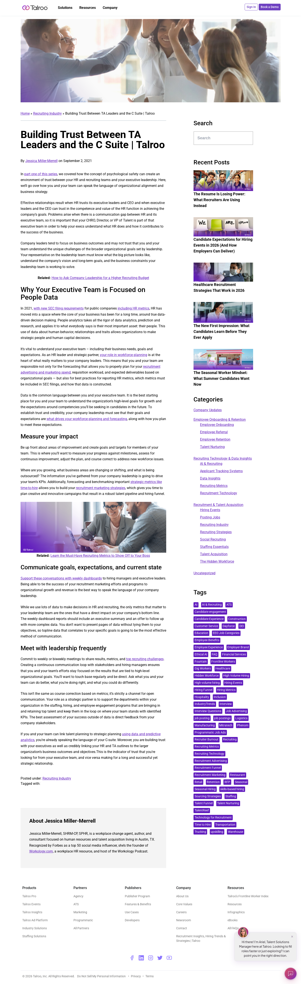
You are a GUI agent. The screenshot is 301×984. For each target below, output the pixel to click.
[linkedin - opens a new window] (141, 957)
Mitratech (225, 725)
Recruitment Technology (218, 493)
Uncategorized (204, 573)
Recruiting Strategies (216, 532)
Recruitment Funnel (208, 768)
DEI (241, 626)
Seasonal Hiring (205, 789)
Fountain (201, 661)
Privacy (136, 976)
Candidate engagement (210, 612)
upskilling (217, 832)
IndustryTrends (205, 704)
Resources (235, 904)
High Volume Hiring (236, 675)
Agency (78, 896)
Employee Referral (214, 432)
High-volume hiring (207, 683)
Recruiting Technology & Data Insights (223, 458)
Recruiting (230, 739)
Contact (181, 928)
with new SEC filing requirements (59, 308)
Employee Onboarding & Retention (220, 419)
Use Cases (132, 912)
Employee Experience (209, 647)
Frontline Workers (223, 661)
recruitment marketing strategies (100, 488)
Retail (198, 782)
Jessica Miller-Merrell (41, 161)
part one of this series (40, 174)
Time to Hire (203, 825)
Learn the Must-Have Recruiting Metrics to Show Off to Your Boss (100, 556)
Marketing (80, 912)
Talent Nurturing (212, 447)
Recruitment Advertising (211, 761)
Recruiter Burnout (206, 739)
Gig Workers (203, 668)
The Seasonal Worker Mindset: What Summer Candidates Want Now (221, 378)
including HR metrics (133, 308)
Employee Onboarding (217, 425)
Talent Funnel (204, 803)
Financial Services (234, 654)
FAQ (214, 654)
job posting (202, 718)
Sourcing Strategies (208, 796)
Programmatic (83, 920)
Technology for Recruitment (213, 817)
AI (196, 605)
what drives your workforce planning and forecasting (87, 419)
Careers (181, 912)
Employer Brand (238, 647)
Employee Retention (215, 439)
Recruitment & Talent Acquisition (218, 505)
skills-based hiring (232, 789)
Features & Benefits (138, 904)
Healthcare (222, 668)
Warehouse (235, 832)
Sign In (251, 7)
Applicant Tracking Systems (221, 471)
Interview (226, 704)
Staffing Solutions (34, 936)
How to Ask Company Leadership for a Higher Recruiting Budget (100, 278)
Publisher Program (137, 896)
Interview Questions (208, 711)
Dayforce (229, 626)
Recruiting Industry (47, 113)
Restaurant (237, 775)
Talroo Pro (29, 896)
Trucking (200, 832)
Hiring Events (210, 510)
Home (25, 113)
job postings (222, 718)
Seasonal (241, 782)
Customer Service (206, 626)
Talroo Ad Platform (35, 920)
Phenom (242, 725)
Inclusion (220, 697)
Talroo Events (31, 904)
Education (201, 633)
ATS (229, 605)
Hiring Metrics (226, 690)
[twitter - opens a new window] (160, 957)
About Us (182, 896)
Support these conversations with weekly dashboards (61, 578)
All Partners (81, 928)
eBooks (233, 920)
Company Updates (208, 410)
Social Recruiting (213, 539)
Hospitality (202, 697)
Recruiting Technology (209, 754)
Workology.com (41, 851)
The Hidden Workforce (217, 561)
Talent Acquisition (214, 554)
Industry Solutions (34, 928)
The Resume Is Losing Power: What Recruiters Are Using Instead (219, 200)
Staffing (230, 796)
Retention (213, 782)
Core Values (184, 904)
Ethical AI (201, 654)
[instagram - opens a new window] (150, 957)
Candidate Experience (209, 619)
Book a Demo (270, 7)
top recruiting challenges (145, 659)
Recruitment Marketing (210, 775)
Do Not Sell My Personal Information (101, 976)
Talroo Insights (32, 912)
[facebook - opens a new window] (132, 957)
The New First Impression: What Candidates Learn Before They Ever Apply (221, 331)
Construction (237, 619)
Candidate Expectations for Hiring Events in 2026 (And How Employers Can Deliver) (223, 245)
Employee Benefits (207, 640)
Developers (132, 920)
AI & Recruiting (211, 464)
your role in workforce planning (123, 355)
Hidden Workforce (207, 675)
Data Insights (210, 478)
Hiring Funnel (203, 690)
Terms (149, 976)
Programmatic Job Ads (210, 732)
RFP (227, 782)
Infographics (236, 912)
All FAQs (233, 928)
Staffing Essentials (214, 547)
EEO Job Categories (226, 633)
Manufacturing (205, 725)
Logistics (241, 718)
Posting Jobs (210, 517)
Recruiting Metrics (214, 486)
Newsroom (183, 920)
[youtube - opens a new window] (169, 957)
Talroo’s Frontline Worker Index (248, 896)
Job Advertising (236, 711)
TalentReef (202, 810)
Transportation (225, 825)
